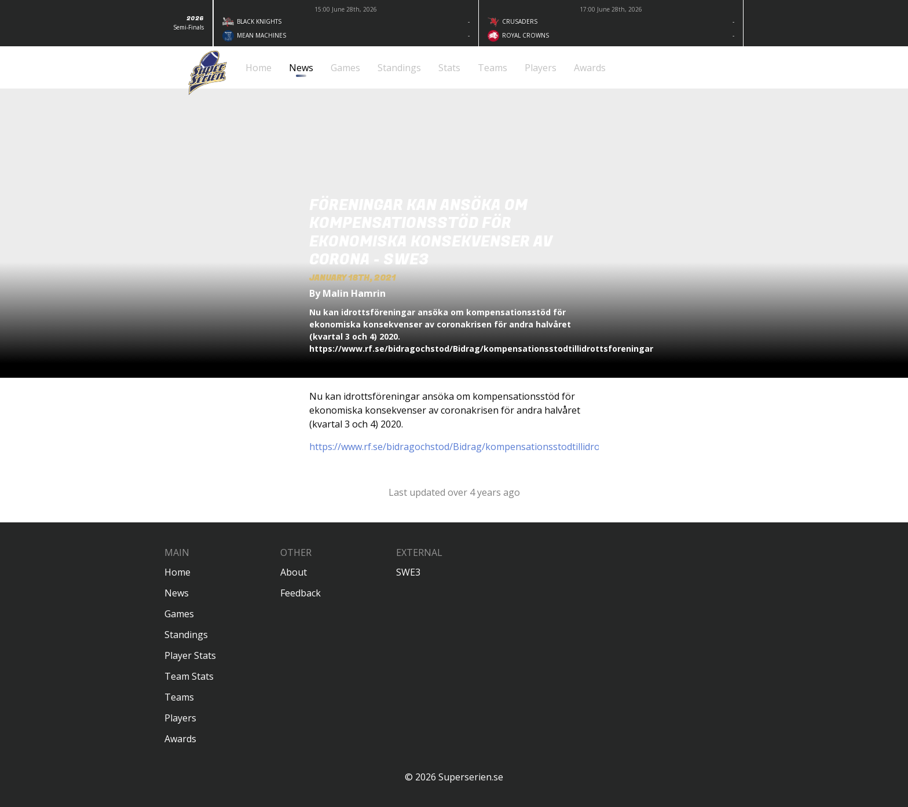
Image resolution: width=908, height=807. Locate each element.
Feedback (300, 593)
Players (180, 718)
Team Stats (189, 676)
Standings (186, 634)
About (293, 572)
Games (179, 613)
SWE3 (408, 572)
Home (177, 572)
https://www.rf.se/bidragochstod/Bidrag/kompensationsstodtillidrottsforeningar (484, 446)
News (176, 593)
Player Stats (190, 655)
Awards (180, 738)
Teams (179, 697)
